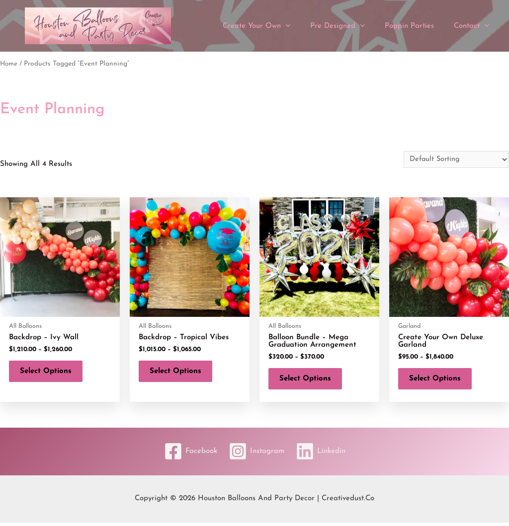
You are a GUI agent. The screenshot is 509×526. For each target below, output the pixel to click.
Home (9, 64)
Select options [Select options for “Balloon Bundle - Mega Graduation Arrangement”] (309, 380)
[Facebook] (187, 455)
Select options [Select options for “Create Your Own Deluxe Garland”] (439, 380)
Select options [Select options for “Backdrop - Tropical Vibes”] (179, 373)
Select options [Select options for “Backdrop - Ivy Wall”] (50, 373)
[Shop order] (455, 159)
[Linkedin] (324, 455)
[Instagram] (256, 455)
